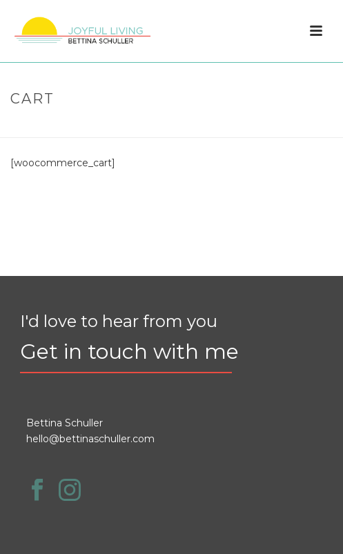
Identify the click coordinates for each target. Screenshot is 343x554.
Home (154, 127)
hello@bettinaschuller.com (90, 439)
